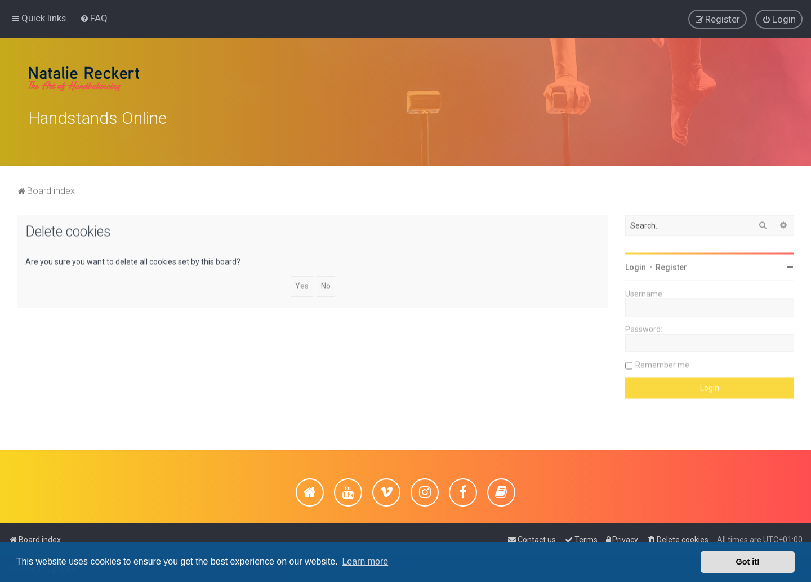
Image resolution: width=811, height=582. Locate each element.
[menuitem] (93, 17)
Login (635, 265)
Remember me (662, 362)
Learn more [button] (365, 561)
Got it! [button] (748, 561)
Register (671, 265)
